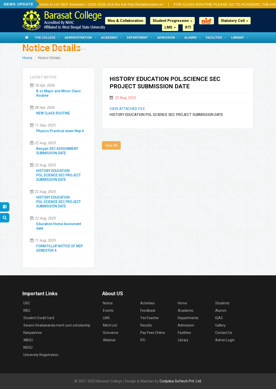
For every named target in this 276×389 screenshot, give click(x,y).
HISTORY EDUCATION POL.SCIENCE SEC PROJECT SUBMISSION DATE (58, 175)
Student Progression (172, 20)
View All (111, 145)
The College (45, 37)
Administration (78, 37)
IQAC (219, 318)
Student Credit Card (38, 318)
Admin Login (225, 340)
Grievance (110, 333)
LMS (170, 27)
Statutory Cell (234, 20)
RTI (188, 27)
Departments (188, 318)
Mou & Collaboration (125, 20)
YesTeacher (149, 318)
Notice (108, 303)
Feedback (147, 310)
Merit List (110, 325)
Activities (33, 48)
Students (59, 48)
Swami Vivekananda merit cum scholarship (56, 325)
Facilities (214, 37)
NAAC (81, 48)
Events (108, 310)
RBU (26, 310)
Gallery (220, 325)
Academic (109, 37)
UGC (26, 303)
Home (27, 58)
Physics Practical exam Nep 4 (60, 131)
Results (146, 325)
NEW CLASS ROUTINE (53, 113)
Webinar (109, 340)
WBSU (28, 340)
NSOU (27, 347)
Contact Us (223, 333)
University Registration (40, 355)
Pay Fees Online (152, 333)
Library (237, 37)
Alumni (190, 37)
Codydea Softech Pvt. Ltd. (181, 381)
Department (137, 37)
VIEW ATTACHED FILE (127, 109)
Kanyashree (32, 333)
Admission (166, 37)
